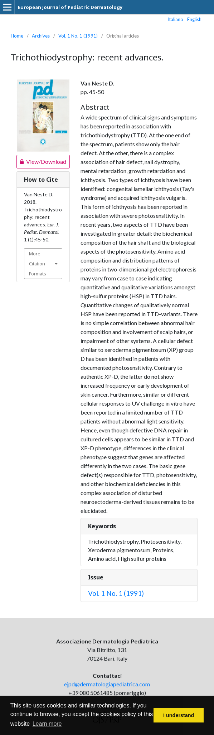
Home (17, 36)
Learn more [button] (47, 724)
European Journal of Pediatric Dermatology (70, 7)
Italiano (176, 19)
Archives (41, 36)
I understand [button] (178, 715)
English (194, 19)
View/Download (41, 161)
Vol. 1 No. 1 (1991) (78, 36)
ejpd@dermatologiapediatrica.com (107, 684)
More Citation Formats (37, 263)
